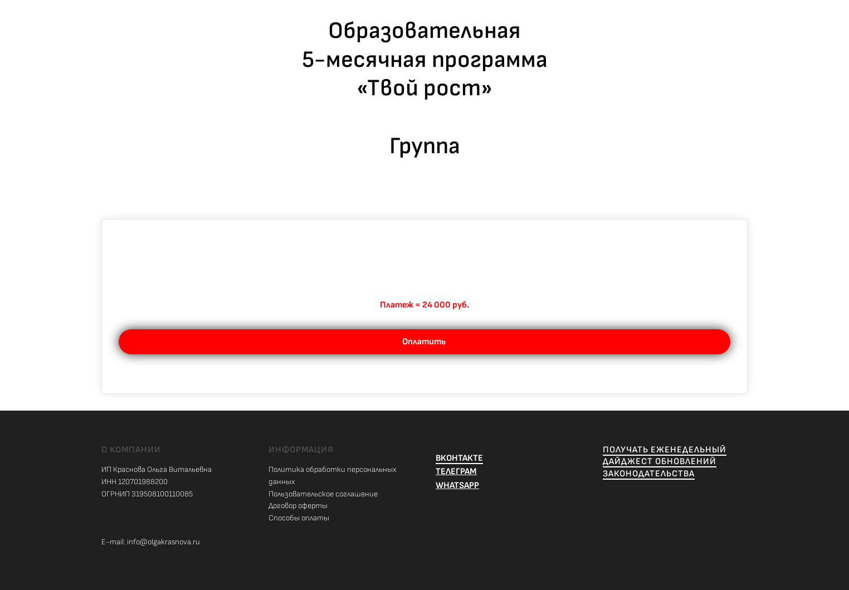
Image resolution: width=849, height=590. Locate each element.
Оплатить (424, 342)
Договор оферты (298, 505)
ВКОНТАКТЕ (459, 458)
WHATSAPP (457, 485)
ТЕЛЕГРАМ (456, 471)
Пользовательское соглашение (323, 494)
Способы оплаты (299, 518)
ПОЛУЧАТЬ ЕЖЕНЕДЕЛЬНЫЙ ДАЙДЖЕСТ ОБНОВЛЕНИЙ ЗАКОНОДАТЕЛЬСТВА (664, 462)
